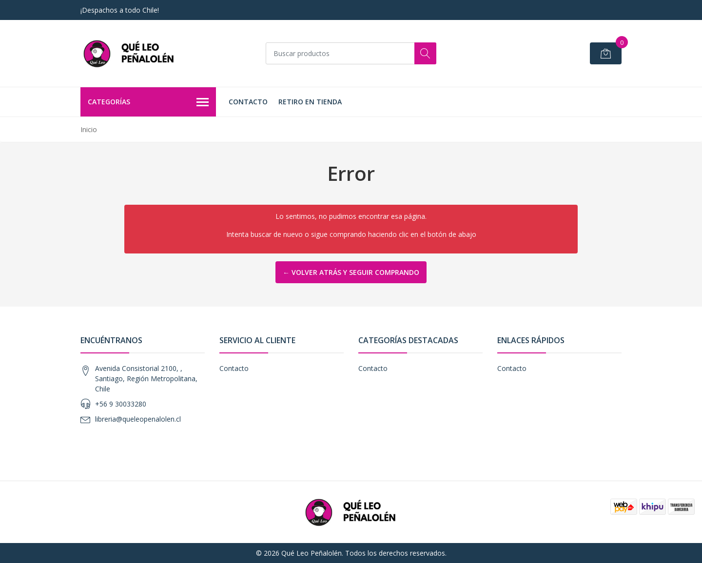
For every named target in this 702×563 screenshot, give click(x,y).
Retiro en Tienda (310, 101)
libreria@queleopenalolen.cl (138, 419)
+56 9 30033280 (120, 403)
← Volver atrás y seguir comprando (351, 272)
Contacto (248, 101)
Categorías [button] (148, 102)
